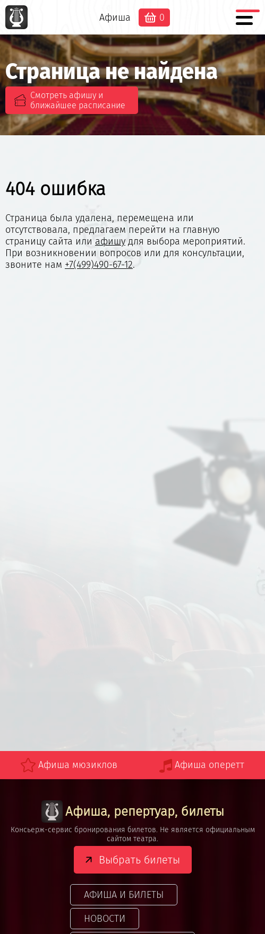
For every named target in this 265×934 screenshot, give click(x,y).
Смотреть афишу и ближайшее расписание (77, 100)
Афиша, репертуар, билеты (132, 811)
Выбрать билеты (139, 859)
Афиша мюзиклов (77, 765)
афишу (110, 241)
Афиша (115, 17)
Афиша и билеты (124, 895)
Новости (104, 918)
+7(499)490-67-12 (99, 264)
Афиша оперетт (209, 765)
